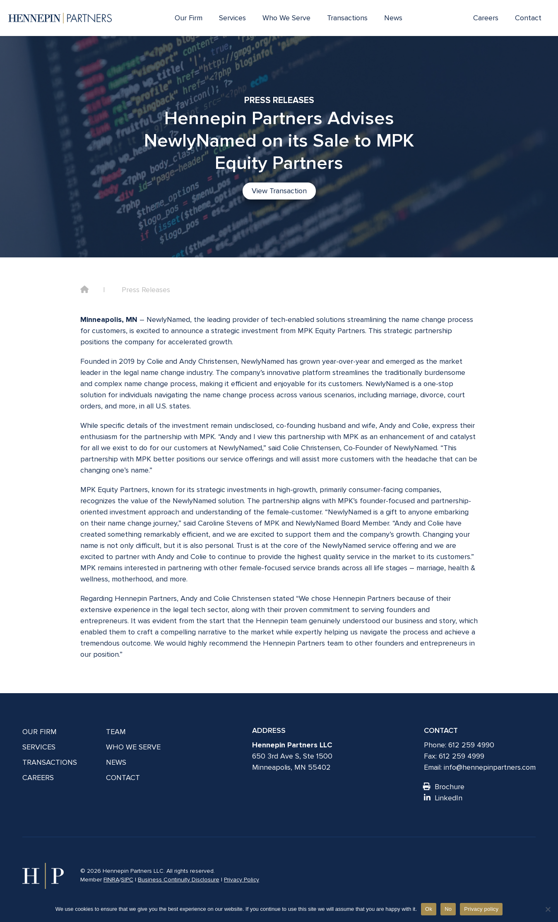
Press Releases (146, 289)
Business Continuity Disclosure (178, 879)
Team (116, 731)
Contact (528, 17)
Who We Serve (286, 17)
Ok (428, 909)
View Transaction (279, 190)
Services (232, 17)
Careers (485, 17)
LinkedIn (443, 797)
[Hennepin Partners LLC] (60, 18)
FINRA (111, 879)
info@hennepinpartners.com (490, 767)
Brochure (444, 786)
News (393, 17)
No (448, 909)
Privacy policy (481, 909)
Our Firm (188, 17)
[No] (548, 909)
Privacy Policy (241, 879)
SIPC (127, 879)
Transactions (347, 17)
